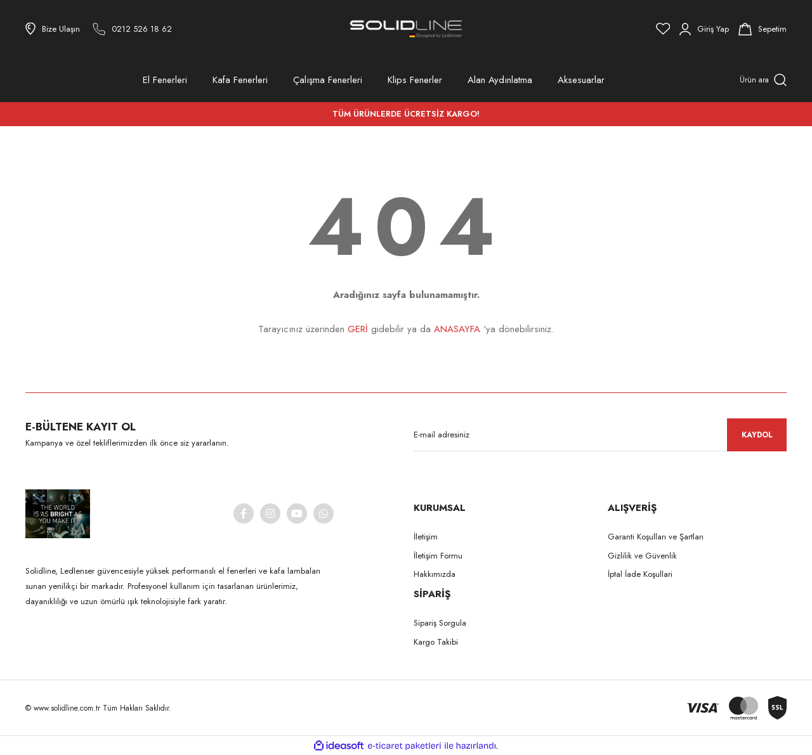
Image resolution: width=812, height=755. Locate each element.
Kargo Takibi (436, 642)
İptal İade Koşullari (640, 574)
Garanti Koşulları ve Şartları (656, 537)
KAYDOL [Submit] (757, 435)
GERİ (358, 329)
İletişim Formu (438, 556)
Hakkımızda (434, 574)
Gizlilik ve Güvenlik (642, 556)
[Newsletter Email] (600, 434)
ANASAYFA (457, 329)
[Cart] (762, 29)
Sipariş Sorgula (440, 623)
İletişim (426, 537)
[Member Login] (704, 29)
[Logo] (406, 29)
